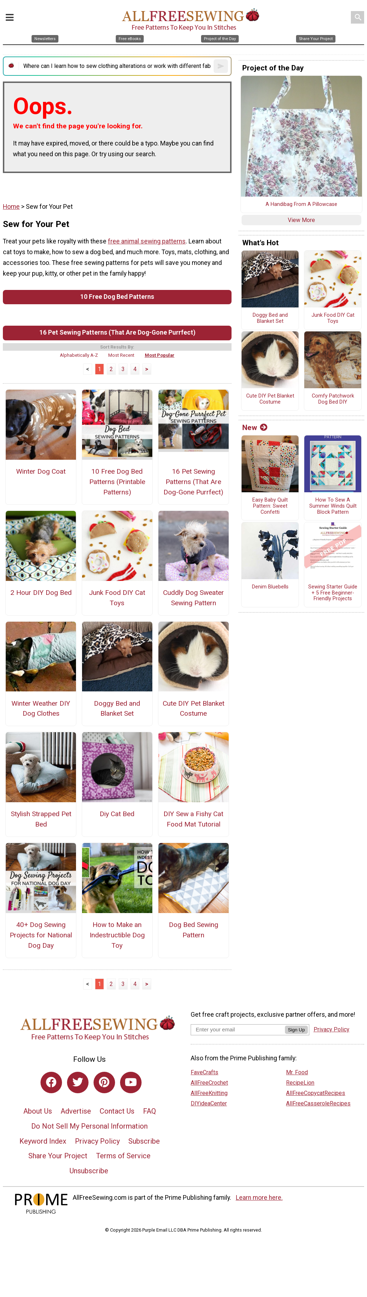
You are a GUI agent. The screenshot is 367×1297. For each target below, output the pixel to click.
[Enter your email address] (237, 1029)
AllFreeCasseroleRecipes (318, 1103)
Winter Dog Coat (41, 471)
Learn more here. (259, 1197)
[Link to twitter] (78, 1082)
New (254, 427)
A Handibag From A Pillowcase (301, 204)
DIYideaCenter (209, 1103)
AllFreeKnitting (209, 1093)
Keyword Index (42, 1141)
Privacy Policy (97, 1141)
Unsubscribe (89, 1171)
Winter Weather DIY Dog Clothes (40, 708)
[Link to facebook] (51, 1082)
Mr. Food (297, 1072)
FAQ (149, 1111)
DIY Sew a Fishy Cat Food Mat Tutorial (193, 819)
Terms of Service (123, 1155)
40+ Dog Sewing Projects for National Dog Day (41, 935)
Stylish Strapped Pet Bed (41, 819)
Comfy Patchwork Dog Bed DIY (333, 399)
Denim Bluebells (270, 587)
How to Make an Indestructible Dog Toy (117, 935)
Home (11, 206)
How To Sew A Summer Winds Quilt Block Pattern (333, 506)
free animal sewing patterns (147, 241)
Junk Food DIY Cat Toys (117, 597)
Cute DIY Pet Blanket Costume (193, 708)
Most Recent (121, 355)
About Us (37, 1111)
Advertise (76, 1111)
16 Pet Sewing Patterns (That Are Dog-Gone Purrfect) (117, 332)
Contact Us (117, 1111)
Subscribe (144, 1141)
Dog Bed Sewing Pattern (193, 930)
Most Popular (160, 355)
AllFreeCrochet (209, 1082)
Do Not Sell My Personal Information (89, 1126)
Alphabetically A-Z (79, 355)
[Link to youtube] (131, 1082)
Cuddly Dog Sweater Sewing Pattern (193, 597)
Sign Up (296, 1029)
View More (301, 220)
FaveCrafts (204, 1072)
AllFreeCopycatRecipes (315, 1093)
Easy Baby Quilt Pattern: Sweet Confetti (270, 506)
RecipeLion (300, 1082)
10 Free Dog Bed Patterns (117, 296)
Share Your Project (57, 1155)
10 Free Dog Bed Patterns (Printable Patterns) (117, 481)
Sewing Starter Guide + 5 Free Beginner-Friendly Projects (332, 593)
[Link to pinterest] (104, 1082)
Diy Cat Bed (117, 814)
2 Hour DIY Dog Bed (41, 592)
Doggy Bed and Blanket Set (117, 708)
